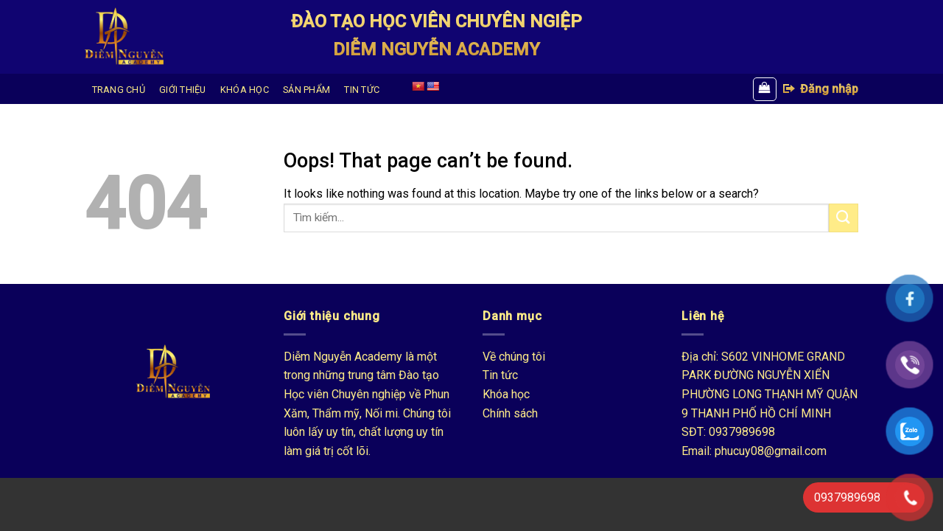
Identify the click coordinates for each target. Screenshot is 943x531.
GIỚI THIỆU (182, 89)
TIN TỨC (361, 89)
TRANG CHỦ (118, 89)
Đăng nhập (820, 88)
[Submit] (843, 218)
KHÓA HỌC (244, 89)
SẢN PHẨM (306, 89)
